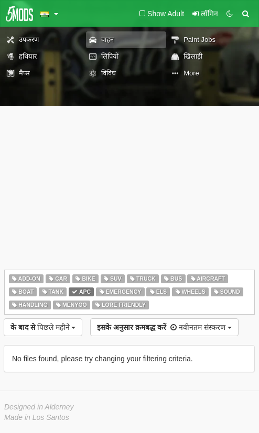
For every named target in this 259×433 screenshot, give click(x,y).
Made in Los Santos (36, 417)
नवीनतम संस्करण (164, 327)
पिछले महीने (42, 327)
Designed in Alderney (39, 407)
